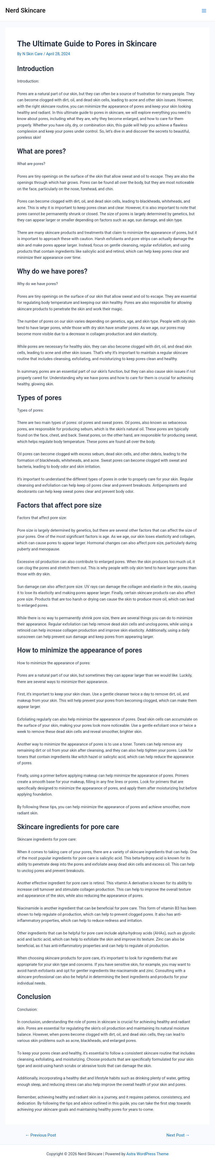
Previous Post (40, 1135)
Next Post (178, 1135)
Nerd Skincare (25, 10)
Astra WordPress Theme (147, 1154)
